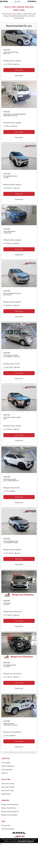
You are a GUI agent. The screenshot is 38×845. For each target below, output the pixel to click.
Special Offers (6, 794)
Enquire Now (19, 75)
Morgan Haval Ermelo (8, 808)
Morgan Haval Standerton (10, 811)
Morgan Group (26, 839)
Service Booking (6, 769)
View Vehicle (19, 70)
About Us (4, 773)
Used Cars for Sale (7, 783)
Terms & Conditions (8, 829)
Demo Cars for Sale (7, 787)
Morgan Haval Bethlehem (9, 804)
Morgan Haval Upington (9, 815)
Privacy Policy (6, 825)
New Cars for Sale (7, 790)
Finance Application (8, 766)
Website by (22, 841)
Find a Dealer (5, 762)
